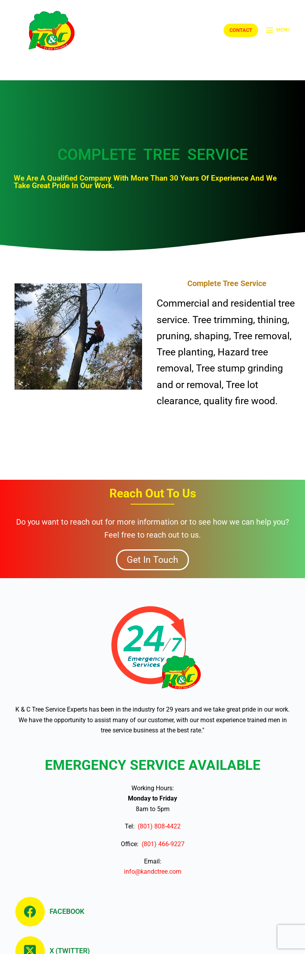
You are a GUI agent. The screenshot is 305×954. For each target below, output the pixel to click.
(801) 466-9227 (162, 844)
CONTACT (240, 30)
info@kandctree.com (152, 871)
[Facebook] (52, 911)
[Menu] (278, 30)
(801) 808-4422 (158, 826)
